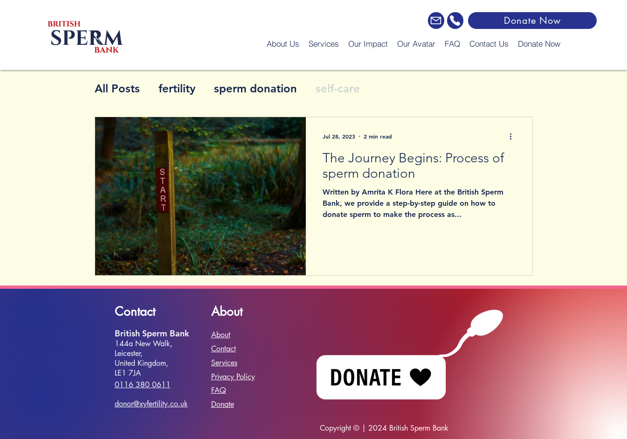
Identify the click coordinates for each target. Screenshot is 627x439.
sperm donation (255, 88)
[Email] (436, 20)
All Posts (117, 88)
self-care (338, 88)
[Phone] (455, 20)
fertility (176, 88)
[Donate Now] (532, 20)
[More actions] (514, 136)
